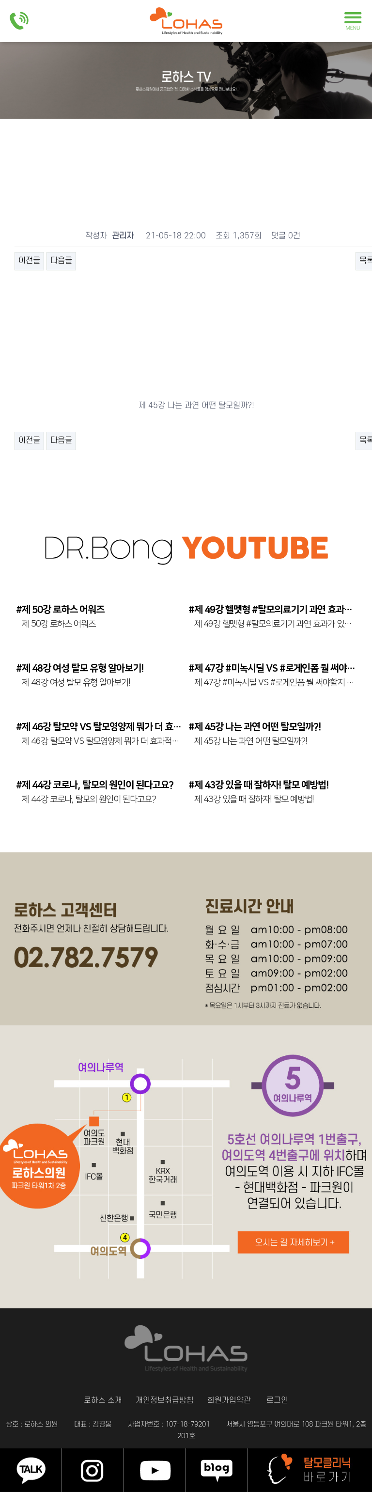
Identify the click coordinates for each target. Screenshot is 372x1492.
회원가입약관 (235, 1400)
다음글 (61, 260)
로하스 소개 (90, 1400)
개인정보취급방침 (161, 1400)
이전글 (29, 260)
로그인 (291, 1400)
